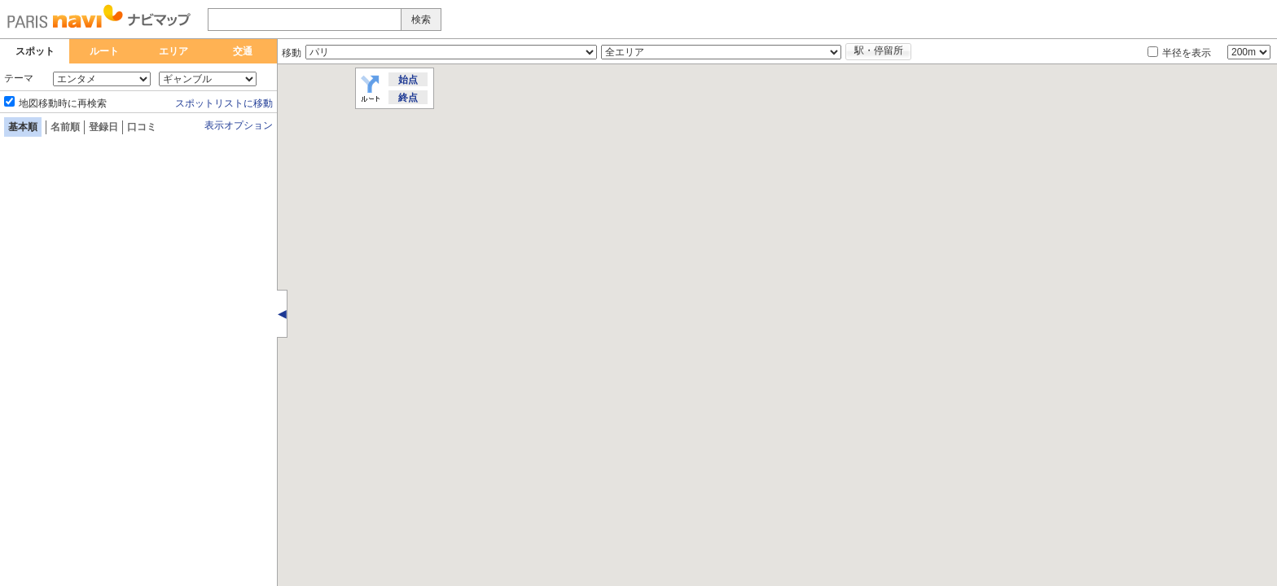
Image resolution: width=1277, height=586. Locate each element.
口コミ (141, 127)
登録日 (103, 127)
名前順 (65, 127)
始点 (408, 79)
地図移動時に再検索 (63, 103)
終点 (408, 97)
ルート (104, 51)
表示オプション (238, 125)
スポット (35, 51)
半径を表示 (1186, 53)
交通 (242, 51)
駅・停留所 (878, 50)
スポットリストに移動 (224, 103)
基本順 (22, 127)
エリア (173, 51)
